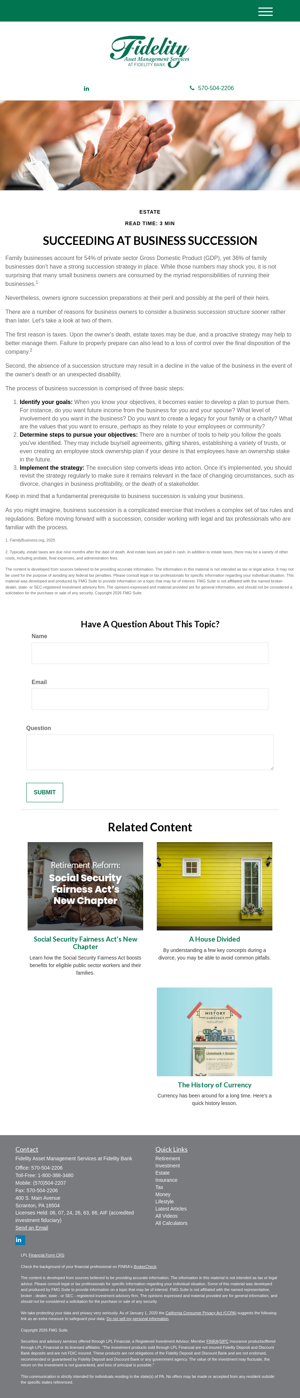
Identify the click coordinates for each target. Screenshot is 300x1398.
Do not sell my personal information (137, 1318)
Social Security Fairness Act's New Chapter (85, 943)
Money (162, 1194)
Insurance (166, 1180)
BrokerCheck (145, 1266)
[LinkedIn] (86, 89)
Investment (167, 1166)
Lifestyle (164, 1201)
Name (39, 636)
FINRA (212, 1341)
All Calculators (171, 1223)
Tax (159, 1187)
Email (39, 682)
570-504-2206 (212, 88)
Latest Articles (171, 1209)
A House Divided (214, 939)
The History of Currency (215, 1085)
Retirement (167, 1158)
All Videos (166, 1216)
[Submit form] (44, 793)
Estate (162, 1173)
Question (38, 728)
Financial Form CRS (46, 1255)
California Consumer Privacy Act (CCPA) (200, 1313)
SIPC (224, 1341)
